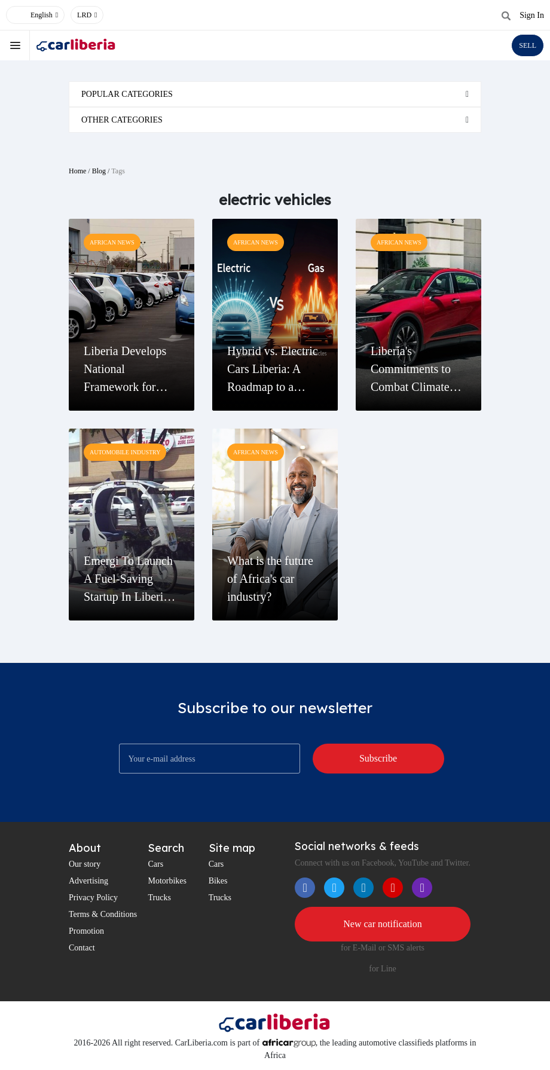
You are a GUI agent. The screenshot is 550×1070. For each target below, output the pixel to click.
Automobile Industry (125, 452)
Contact (82, 947)
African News (112, 242)
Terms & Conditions (103, 914)
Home (77, 171)
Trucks (159, 897)
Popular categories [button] (127, 94)
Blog (99, 171)
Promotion (86, 931)
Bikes (218, 880)
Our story (84, 864)
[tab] (275, 94)
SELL (527, 45)
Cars (155, 864)
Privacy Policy (93, 897)
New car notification (382, 924)
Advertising (88, 880)
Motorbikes (167, 880)
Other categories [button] (122, 119)
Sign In (532, 15)
